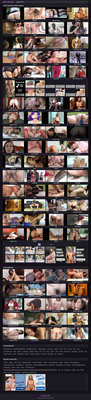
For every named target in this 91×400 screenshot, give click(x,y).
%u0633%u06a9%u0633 (19, 349)
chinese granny (42, 349)
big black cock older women (29, 372)
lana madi (43, 354)
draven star (67, 351)
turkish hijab (67, 370)
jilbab (82, 370)
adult (19, 362)
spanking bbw (59, 365)
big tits (74, 370)
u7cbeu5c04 (20, 354)
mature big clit (19, 365)
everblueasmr (28, 365)
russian (5, 362)
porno (22, 367)
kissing (37, 354)
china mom (50, 349)
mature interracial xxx (9, 365)
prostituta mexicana (31, 349)
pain (79, 349)
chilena (27, 354)
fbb (13, 372)
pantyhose (17, 372)
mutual (52, 351)
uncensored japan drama (78, 365)
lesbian (19, 351)
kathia (18, 367)
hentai (5, 372)
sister (14, 354)
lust (9, 372)
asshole (11, 362)
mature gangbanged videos (40, 365)
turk (44, 351)
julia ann (66, 362)
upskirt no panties (53, 362)
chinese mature (7, 354)
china (61, 351)
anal (48, 351)
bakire (57, 351)
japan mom (52, 365)
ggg (78, 370)
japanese (81, 351)
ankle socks (50, 354)
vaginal (61, 362)
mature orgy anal (74, 362)
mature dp (25, 351)
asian (61, 349)
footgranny (74, 351)
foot (40, 351)
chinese (70, 349)
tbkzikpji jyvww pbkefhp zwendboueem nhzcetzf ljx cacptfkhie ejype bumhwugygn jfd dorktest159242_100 (30, 370)
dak (55, 354)
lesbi (15, 351)
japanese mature (33, 351)
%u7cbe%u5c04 (8, 349)
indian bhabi (7, 367)
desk (15, 362)
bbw (86, 351)
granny (56, 349)
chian (65, 349)
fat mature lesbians (37, 362)
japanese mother (26, 362)
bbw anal (60, 354)
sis (62, 370)
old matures (68, 365)
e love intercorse (8, 351)
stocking (32, 354)
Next (51, 244)
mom (74, 349)
